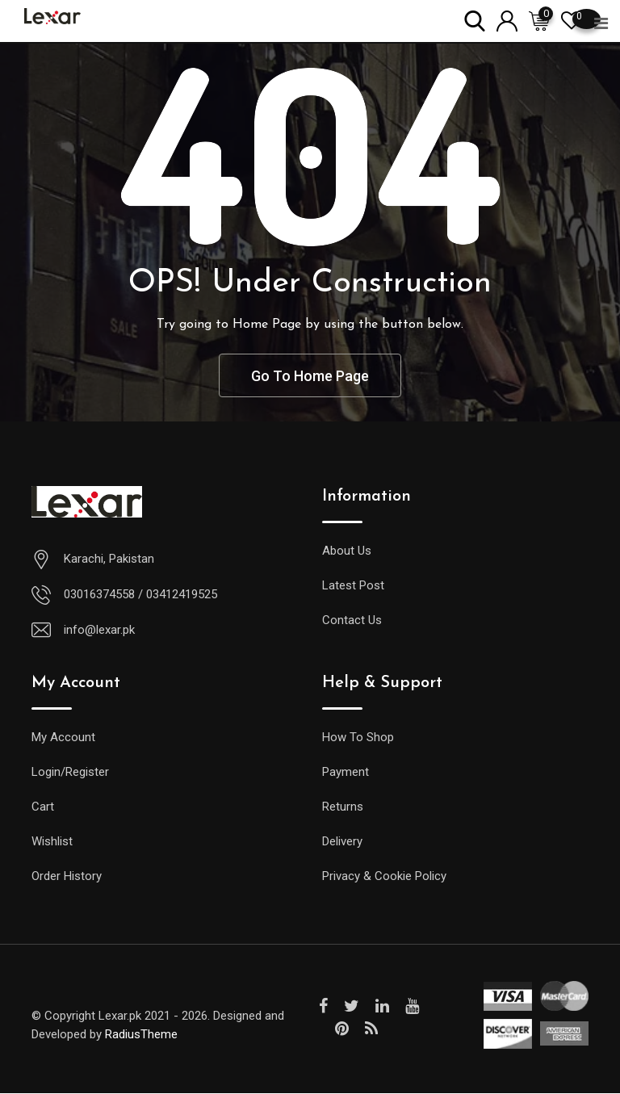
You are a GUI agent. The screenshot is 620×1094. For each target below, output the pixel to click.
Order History (66, 877)
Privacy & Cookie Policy (384, 877)
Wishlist (52, 842)
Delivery (342, 842)
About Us (346, 551)
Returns (342, 807)
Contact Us (352, 621)
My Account (63, 738)
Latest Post (353, 586)
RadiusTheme (141, 1035)
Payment (345, 772)
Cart (42, 807)
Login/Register (70, 772)
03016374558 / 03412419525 (140, 595)
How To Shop (358, 738)
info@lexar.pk (99, 630)
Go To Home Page (310, 375)
